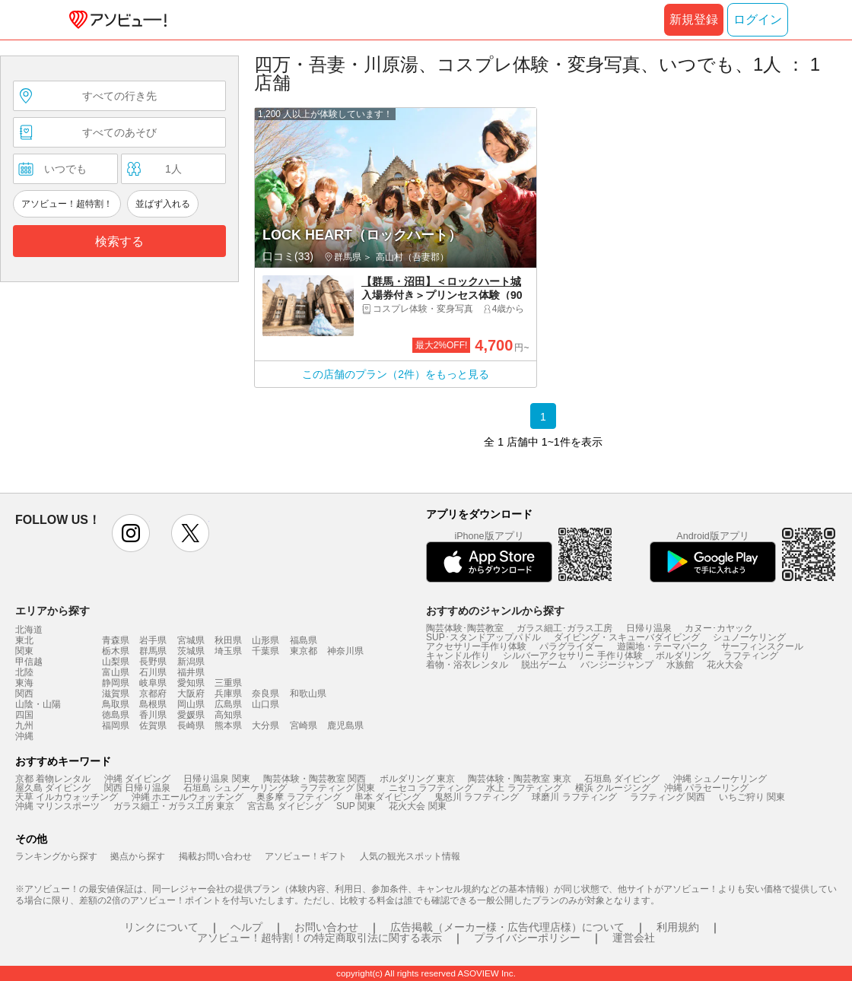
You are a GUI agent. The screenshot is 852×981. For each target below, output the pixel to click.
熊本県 (228, 725)
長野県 (153, 661)
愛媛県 (191, 715)
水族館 (680, 664)
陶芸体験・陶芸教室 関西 (314, 778)
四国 (24, 714)
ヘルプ (246, 927)
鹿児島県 (345, 725)
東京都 (303, 651)
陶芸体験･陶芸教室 (465, 628)
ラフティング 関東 (337, 788)
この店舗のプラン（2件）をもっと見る (395, 374)
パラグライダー (571, 646)
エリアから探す (52, 611)
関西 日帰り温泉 (137, 788)
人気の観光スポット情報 (410, 856)
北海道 (29, 629)
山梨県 (115, 661)
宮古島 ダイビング (285, 806)
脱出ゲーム (544, 664)
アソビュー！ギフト (306, 856)
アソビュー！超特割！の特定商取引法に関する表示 (319, 938)
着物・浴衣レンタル (467, 664)
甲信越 (29, 661)
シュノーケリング (749, 637)
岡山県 (191, 704)
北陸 (24, 672)
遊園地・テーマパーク (662, 646)
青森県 (115, 640)
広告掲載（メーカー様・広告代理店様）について (507, 927)
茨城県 (191, 651)
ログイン (757, 19)
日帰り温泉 (649, 628)
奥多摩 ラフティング (298, 797)
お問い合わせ (326, 927)
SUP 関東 (356, 806)
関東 (24, 651)
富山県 (115, 672)
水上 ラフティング (523, 788)
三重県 (228, 683)
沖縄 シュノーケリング (720, 778)
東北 (24, 640)
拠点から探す (137, 856)
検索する (119, 241)
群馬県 (153, 651)
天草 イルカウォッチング (66, 797)
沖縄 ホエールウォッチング (187, 797)
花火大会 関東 (417, 806)
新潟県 (191, 661)
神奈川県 (345, 651)
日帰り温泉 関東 (216, 778)
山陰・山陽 (38, 704)
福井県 (191, 672)
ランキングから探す (56, 856)
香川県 (153, 715)
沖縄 (24, 736)
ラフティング (750, 655)
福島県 (303, 640)
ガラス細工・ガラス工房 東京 (173, 806)
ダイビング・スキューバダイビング (627, 637)
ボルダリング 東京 (417, 778)
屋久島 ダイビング (53, 788)
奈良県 (265, 693)
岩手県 (153, 640)
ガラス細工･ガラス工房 (564, 628)
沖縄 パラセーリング (706, 788)
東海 (24, 682)
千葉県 (265, 651)
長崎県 (191, 725)
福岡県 (115, 725)
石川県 (153, 672)
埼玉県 (228, 651)
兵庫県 (228, 693)
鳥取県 (115, 704)
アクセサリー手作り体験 (476, 646)
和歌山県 (308, 693)
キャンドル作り (458, 655)
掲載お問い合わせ (215, 856)
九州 (24, 725)
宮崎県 (303, 725)
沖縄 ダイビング (137, 778)
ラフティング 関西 (667, 797)
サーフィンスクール (762, 646)
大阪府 (191, 693)
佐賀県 (153, 725)
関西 (24, 693)
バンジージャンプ (616, 664)
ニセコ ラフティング (431, 788)
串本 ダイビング (387, 797)
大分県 (265, 725)
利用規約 (677, 927)
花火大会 (725, 664)
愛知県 (191, 683)
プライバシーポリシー (527, 938)
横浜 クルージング (612, 788)
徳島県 (115, 715)
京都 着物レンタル (53, 778)
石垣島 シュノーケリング (234, 788)
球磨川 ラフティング (574, 797)
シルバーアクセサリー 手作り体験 (572, 655)
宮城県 (191, 640)
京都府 (153, 693)
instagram (131, 533)
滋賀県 (115, 693)
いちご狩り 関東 (752, 797)
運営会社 (633, 938)
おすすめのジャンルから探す (495, 611)
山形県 (265, 640)
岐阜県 (153, 683)
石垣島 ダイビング (622, 778)
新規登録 (693, 19)
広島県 (228, 704)
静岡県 (115, 683)
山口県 (265, 704)
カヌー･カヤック (719, 628)
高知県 (228, 715)
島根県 (153, 704)
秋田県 (228, 640)
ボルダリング (683, 655)
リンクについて (161, 927)
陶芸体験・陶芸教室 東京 (519, 778)
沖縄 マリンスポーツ (57, 806)
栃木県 (115, 651)
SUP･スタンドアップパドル (483, 637)
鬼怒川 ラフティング (476, 797)
